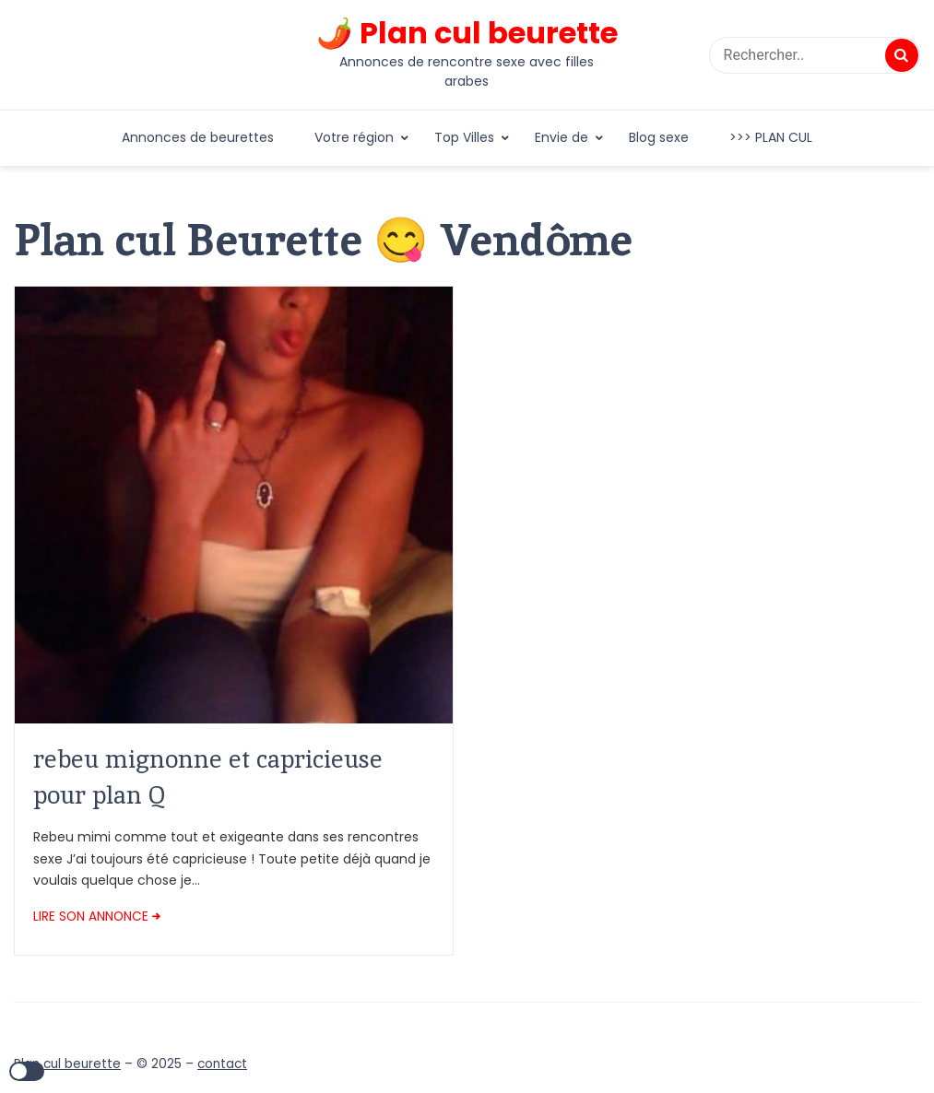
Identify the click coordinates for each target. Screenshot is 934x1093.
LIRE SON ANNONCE (90, 916)
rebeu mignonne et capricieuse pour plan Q (208, 776)
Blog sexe (659, 137)
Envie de (561, 137)
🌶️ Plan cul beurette (467, 33)
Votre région (354, 137)
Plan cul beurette (67, 1064)
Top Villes (464, 137)
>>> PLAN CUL (770, 137)
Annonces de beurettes (198, 137)
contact (222, 1064)
